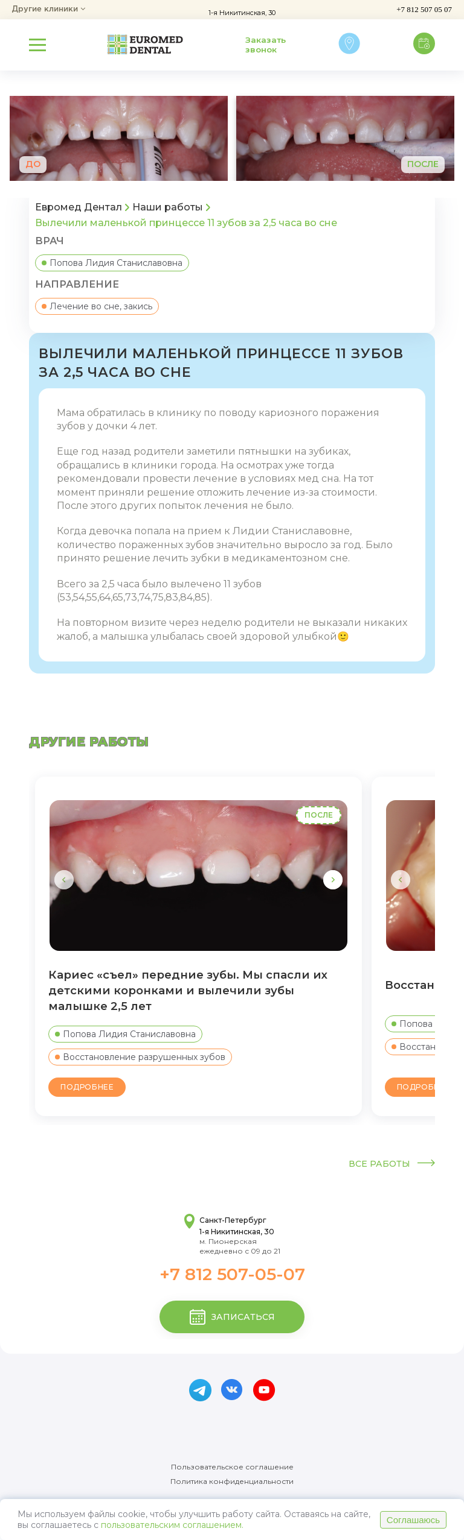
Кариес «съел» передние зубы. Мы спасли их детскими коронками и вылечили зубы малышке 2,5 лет (187, 990)
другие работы (89, 741)
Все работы (392, 1164)
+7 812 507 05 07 (424, 9)
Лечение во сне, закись (97, 306)
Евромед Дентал (78, 207)
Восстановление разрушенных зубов (140, 1057)
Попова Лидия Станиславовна (112, 262)
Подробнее (87, 1086)
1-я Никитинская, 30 (241, 12)
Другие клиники (48, 9)
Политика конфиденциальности (232, 1481)
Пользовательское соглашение (232, 1467)
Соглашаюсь (413, 1520)
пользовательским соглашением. (172, 1524)
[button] (333, 879)
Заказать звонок (265, 44)
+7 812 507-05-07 (232, 1274)
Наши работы (167, 207)
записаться (232, 1317)
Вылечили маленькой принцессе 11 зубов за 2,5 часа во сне (186, 223)
